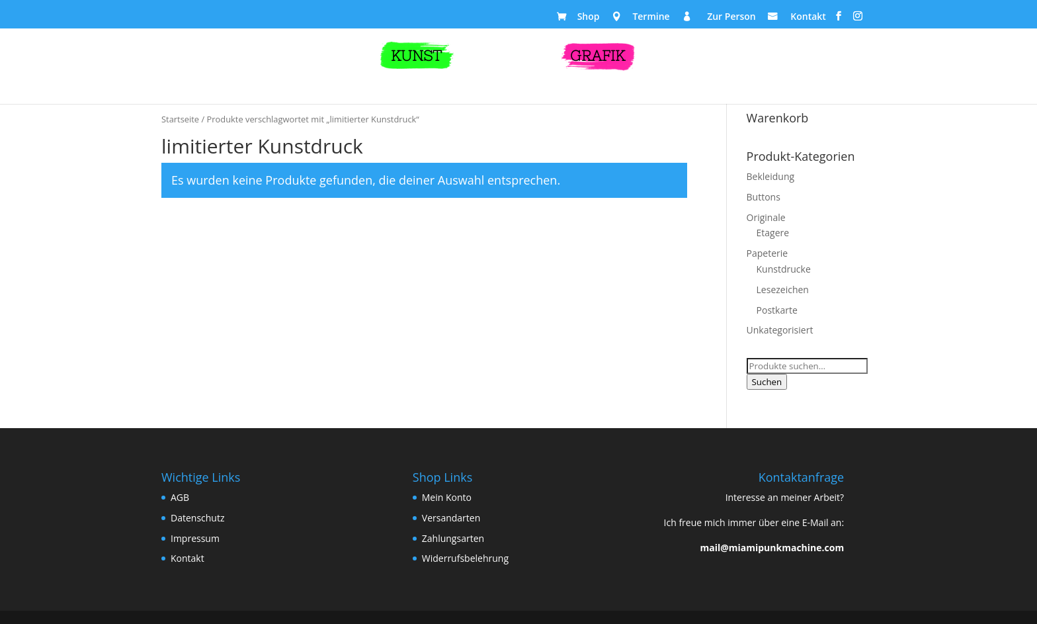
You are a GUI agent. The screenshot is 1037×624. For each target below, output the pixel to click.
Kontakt (808, 17)
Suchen (767, 382)
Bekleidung (771, 176)
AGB (180, 497)
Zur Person (731, 17)
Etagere (773, 232)
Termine (650, 17)
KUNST (416, 56)
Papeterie (767, 253)
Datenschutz (197, 518)
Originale (766, 217)
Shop (588, 17)
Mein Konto (447, 497)
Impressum (195, 538)
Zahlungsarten (453, 538)
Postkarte (777, 310)
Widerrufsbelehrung (465, 558)
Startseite (180, 119)
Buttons (763, 197)
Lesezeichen (783, 289)
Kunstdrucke (784, 269)
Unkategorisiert (780, 330)
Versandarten (451, 518)
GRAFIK (597, 56)
